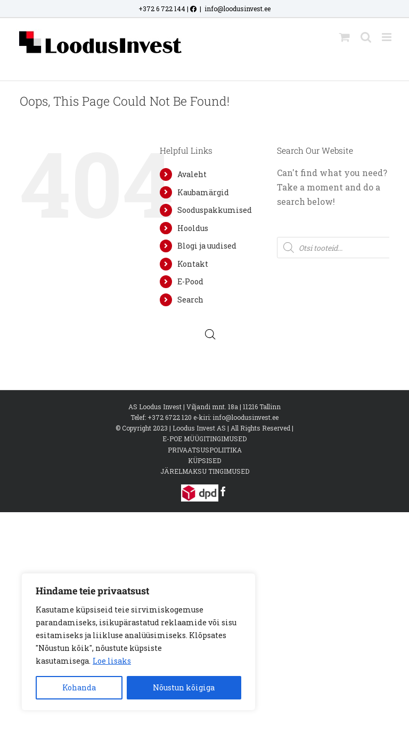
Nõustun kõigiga (184, 687)
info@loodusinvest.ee (237, 8)
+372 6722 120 (170, 417)
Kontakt (192, 264)
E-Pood (190, 281)
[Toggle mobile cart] (344, 37)
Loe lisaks (112, 661)
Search (190, 300)
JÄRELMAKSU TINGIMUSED (204, 471)
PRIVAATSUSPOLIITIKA (205, 449)
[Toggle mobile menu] (387, 37)
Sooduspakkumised (214, 210)
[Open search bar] (210, 334)
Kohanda (79, 687)
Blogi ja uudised (206, 246)
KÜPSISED (204, 460)
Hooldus (192, 228)
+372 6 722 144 (161, 8)
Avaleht (192, 174)
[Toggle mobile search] (366, 37)
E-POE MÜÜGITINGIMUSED (204, 438)
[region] (138, 642)
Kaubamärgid (203, 192)
